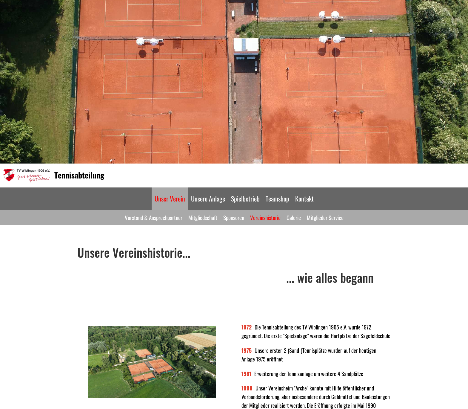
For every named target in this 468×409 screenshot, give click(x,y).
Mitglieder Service (325, 217)
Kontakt (304, 198)
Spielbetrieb (245, 198)
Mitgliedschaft (202, 217)
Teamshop (277, 198)
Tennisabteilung (79, 175)
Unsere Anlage (208, 198)
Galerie (294, 217)
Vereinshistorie (265, 217)
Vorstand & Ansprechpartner (153, 217)
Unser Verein (170, 198)
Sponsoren (233, 217)
